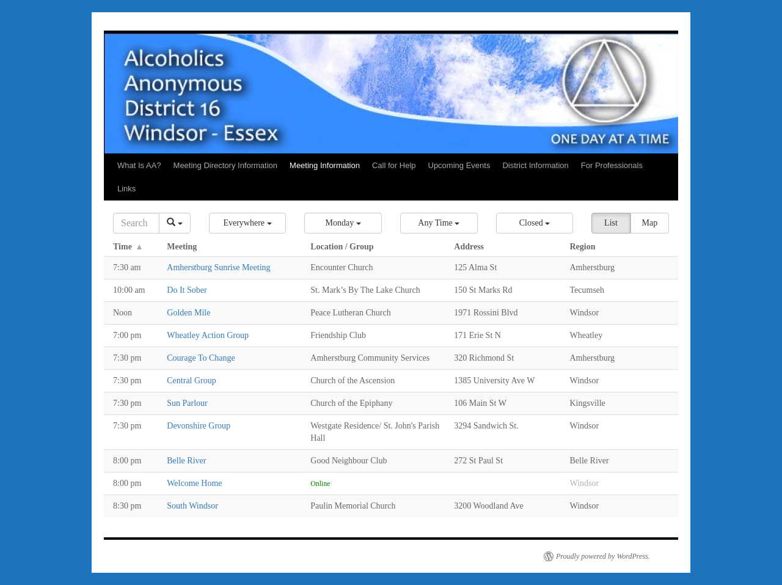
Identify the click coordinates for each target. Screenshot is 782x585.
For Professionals (612, 165)
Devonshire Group (198, 425)
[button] (248, 223)
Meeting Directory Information (226, 165)
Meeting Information (325, 165)
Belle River (186, 460)
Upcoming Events (459, 165)
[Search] (136, 223)
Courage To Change (201, 357)
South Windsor (192, 505)
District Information (535, 165)
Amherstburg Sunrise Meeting (218, 267)
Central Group (191, 380)
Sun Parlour (187, 403)
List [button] (611, 222)
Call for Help (394, 165)
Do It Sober (186, 290)
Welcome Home (194, 483)
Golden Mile (188, 312)
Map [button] (649, 222)
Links (126, 188)
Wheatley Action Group (208, 335)
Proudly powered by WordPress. (603, 556)
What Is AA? (139, 165)
